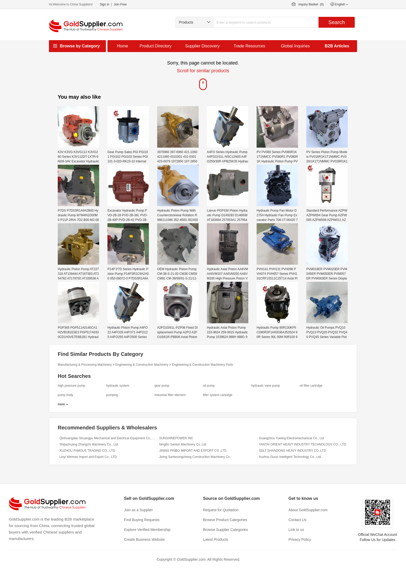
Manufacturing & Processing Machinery (85, 364)
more (61, 404)
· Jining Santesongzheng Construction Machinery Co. (194, 457)
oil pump (208, 385)
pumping (112, 395)
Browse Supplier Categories (225, 530)
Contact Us (297, 520)
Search (336, 22)
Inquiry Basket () (311, 4)
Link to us (296, 530)
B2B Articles (337, 46)
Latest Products (215, 539)
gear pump (162, 385)
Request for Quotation (220, 510)
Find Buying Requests (142, 520)
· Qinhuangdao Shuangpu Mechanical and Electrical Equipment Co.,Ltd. (106, 438)
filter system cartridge (217, 395)
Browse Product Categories (225, 520)
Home (122, 46)
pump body (65, 395)
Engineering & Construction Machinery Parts (202, 364)
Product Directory (156, 46)
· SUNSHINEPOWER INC (175, 438)
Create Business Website (144, 539)
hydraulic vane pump (265, 385)
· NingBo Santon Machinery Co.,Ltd (181, 444)
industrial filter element (170, 395)
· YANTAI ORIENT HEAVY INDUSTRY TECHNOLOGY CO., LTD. (302, 444)
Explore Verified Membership (147, 530)
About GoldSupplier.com (308, 510)
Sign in (104, 4)
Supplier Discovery (202, 46)
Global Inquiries (295, 46)
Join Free (120, 4)
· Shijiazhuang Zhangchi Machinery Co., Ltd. (88, 444)
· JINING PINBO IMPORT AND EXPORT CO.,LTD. (192, 450)
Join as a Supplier (138, 510)
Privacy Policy (299, 539)
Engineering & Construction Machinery (141, 364)
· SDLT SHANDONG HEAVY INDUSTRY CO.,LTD (291, 450)
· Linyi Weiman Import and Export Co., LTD (87, 457)
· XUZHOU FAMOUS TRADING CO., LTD (86, 450)
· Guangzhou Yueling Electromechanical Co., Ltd (290, 438)
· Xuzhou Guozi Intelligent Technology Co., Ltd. (289, 457)
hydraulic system (117, 385)
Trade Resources (249, 46)
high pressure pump (71, 385)
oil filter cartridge (311, 385)
